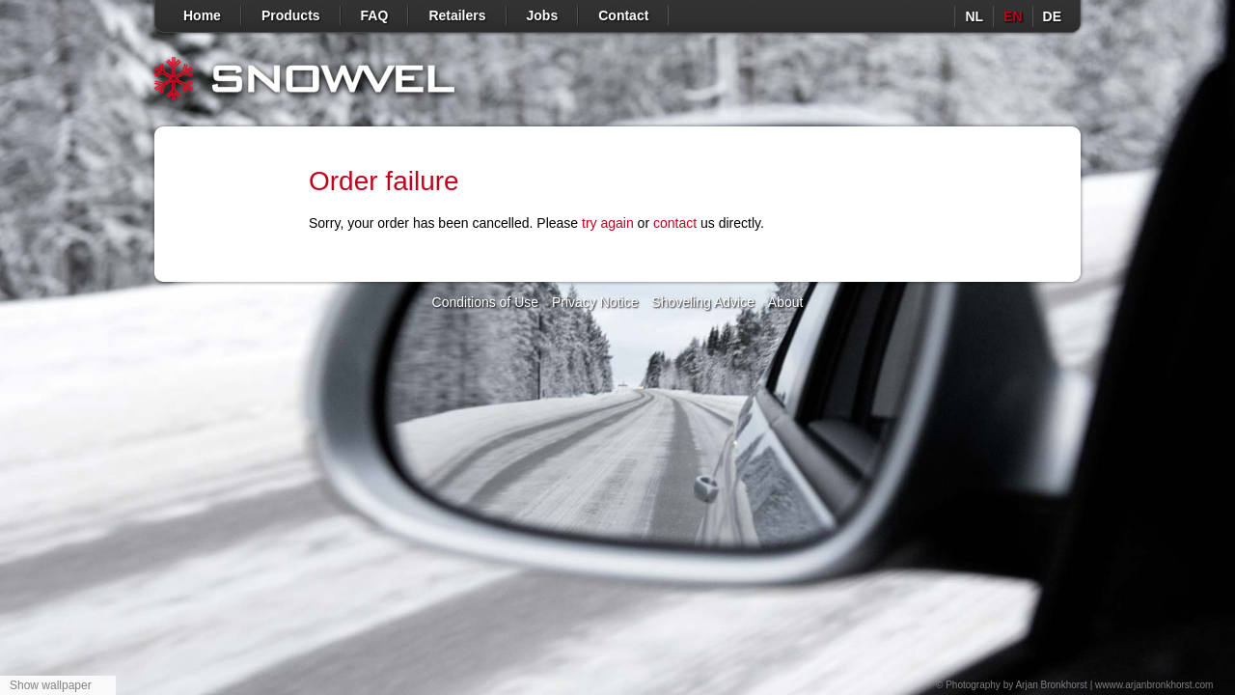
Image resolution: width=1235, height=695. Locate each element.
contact (675, 223)
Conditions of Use (485, 302)
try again (608, 223)
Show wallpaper (51, 685)
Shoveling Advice (703, 302)
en (1012, 16)
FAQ (375, 15)
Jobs (543, 15)
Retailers (456, 15)
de (1052, 16)
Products (290, 15)
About (786, 302)
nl (974, 16)
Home (202, 15)
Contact (623, 15)
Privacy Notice (595, 302)
